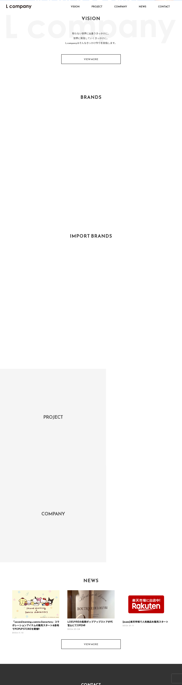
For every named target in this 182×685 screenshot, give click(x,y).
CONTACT (164, 6)
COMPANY (120, 6)
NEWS (142, 6)
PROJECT (96, 6)
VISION (75, 6)
